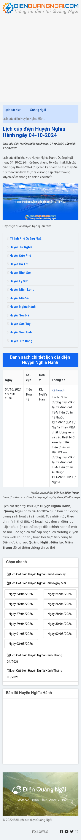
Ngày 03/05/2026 (21, 643)
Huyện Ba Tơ (17, 264)
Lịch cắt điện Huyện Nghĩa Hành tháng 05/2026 (34, 674)
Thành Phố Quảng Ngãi (24, 238)
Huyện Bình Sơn (19, 272)
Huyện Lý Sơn (17, 281)
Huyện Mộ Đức (18, 298)
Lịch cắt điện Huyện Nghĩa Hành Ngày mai (36, 583)
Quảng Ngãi (38, 110)
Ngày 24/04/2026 (60, 594)
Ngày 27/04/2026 (21, 614)
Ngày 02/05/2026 (60, 634)
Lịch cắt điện (13, 110)
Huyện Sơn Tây (18, 324)
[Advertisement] (40, 56)
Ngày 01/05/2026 (21, 634)
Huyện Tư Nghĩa (19, 247)
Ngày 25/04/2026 (21, 604)
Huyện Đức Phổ (19, 255)
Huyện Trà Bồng (19, 341)
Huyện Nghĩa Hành (21, 306)
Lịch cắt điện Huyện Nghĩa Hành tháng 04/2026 (34, 658)
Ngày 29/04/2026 (21, 624)
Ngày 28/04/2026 (60, 614)
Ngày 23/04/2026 (21, 594)
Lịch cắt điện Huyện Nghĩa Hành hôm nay (36, 574)
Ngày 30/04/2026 (60, 624)
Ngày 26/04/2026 (60, 604)
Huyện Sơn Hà (18, 315)
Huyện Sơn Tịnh (19, 332)
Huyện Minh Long (20, 289)
